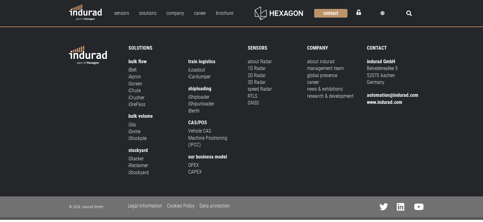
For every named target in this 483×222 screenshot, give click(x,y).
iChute (134, 90)
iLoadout (196, 70)
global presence (322, 75)
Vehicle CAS (199, 131)
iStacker (136, 159)
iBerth (194, 111)
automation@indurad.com (392, 95)
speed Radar (260, 89)
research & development (330, 96)
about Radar (260, 61)
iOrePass (136, 104)
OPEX (193, 165)
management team (325, 68)
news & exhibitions (325, 89)
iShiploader (198, 97)
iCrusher (136, 98)
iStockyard (138, 172)
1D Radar (257, 68)
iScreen (135, 84)
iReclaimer (138, 165)
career (313, 82)
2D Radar (257, 75)
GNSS (253, 103)
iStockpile (137, 138)
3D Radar (257, 82)
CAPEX (195, 172)
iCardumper (199, 77)
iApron (134, 77)
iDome (134, 131)
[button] (382, 13)
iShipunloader (201, 104)
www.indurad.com (384, 102)
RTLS (252, 96)
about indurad (321, 61)
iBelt (132, 70)
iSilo (132, 125)
